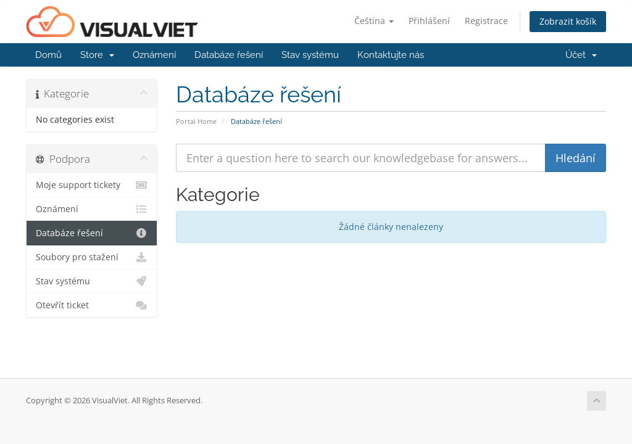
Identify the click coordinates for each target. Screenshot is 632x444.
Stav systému (310, 54)
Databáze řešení (228, 54)
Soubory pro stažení (92, 257)
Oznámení (154, 54)
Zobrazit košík (567, 21)
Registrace (486, 21)
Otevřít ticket (92, 305)
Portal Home (196, 121)
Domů (48, 54)
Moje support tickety (92, 185)
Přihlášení (429, 21)
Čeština (374, 21)
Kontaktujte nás (390, 54)
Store (97, 54)
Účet (581, 54)
